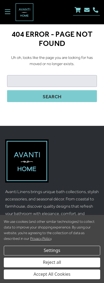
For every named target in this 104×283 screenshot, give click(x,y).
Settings (52, 250)
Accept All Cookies (52, 274)
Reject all (52, 262)
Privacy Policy (40, 238)
